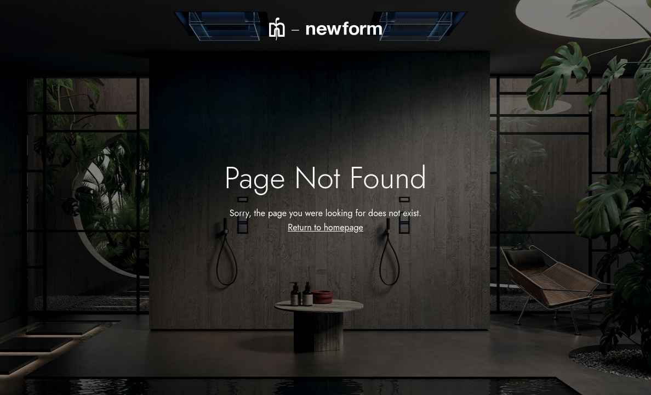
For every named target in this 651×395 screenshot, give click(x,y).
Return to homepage (325, 227)
